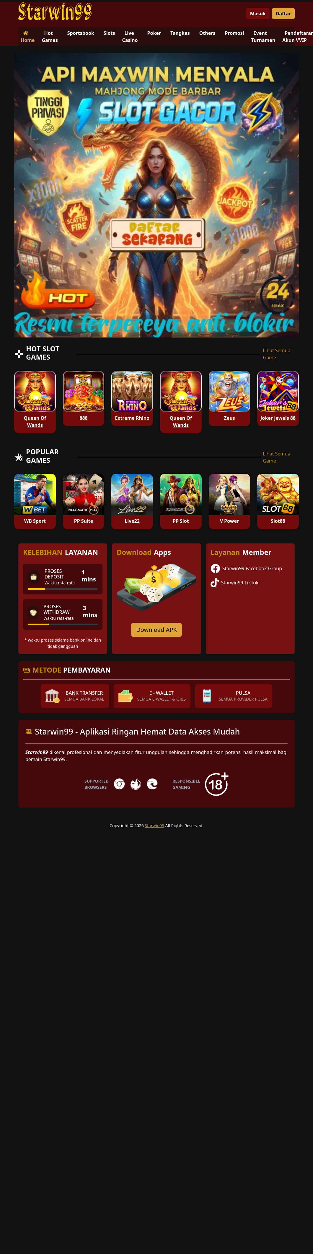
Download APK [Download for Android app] (156, 630)
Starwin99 (154, 825)
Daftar (283, 13)
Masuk (258, 13)
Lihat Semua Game (277, 354)
